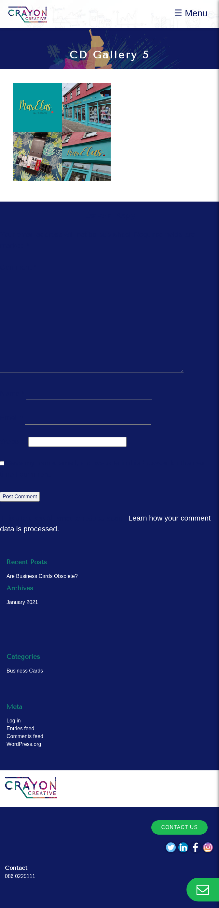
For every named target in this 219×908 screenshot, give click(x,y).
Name (12, 393)
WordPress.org (24, 744)
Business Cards (25, 670)
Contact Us (179, 827)
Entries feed (20, 728)
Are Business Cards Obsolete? (42, 576)
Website (13, 441)
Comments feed (25, 736)
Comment (18, 267)
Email (11, 418)
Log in (14, 720)
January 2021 (22, 602)
